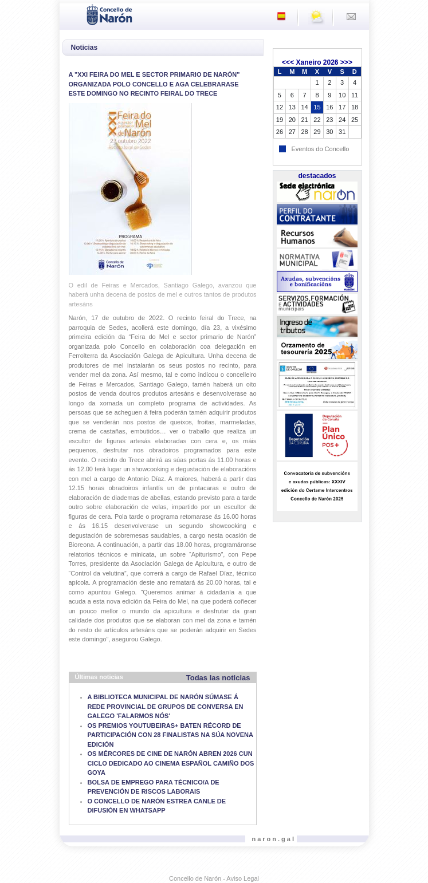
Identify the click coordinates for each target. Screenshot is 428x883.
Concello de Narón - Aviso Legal (214, 878)
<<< (288, 62)
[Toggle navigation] (72, 13)
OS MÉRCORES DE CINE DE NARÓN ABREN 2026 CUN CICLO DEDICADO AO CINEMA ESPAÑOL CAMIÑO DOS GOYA (171, 763)
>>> (346, 62)
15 (316, 107)
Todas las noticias (218, 677)
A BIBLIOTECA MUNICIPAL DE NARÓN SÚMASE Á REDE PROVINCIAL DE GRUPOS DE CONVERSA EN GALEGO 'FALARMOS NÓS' (166, 706)
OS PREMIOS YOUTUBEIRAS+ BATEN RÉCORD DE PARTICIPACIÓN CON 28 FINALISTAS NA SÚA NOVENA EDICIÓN (170, 735)
